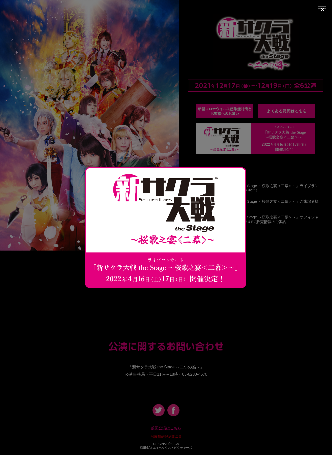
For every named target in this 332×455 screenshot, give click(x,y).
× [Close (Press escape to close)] (322, 9)
